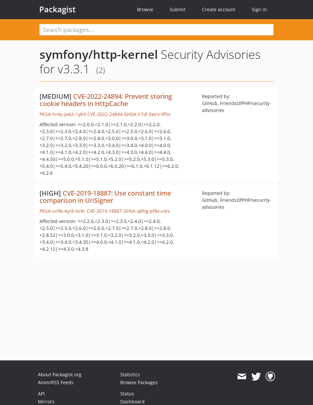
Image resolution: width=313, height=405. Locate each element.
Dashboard (132, 401)
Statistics (130, 374)
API (41, 393)
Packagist (57, 9)
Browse (145, 9)
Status (127, 393)
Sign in (259, 9)
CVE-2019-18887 (104, 211)
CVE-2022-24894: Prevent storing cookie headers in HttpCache (106, 100)
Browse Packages (139, 382)
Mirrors (46, 401)
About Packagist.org (59, 374)
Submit (177, 9)
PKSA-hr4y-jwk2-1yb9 (63, 114)
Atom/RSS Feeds (55, 382)
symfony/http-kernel (99, 54)
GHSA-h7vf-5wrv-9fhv (147, 114)
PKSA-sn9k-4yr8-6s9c (62, 211)
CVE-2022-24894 (105, 114)
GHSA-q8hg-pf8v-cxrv (146, 211)
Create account (218, 9)
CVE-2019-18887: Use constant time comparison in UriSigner (105, 197)
